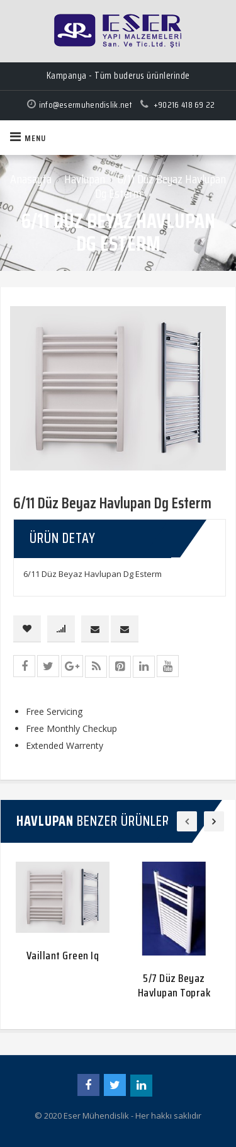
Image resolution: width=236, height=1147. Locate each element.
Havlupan (84, 179)
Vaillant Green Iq (62, 955)
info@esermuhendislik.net (85, 104)
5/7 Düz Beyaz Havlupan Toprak (174, 985)
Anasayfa (31, 179)
